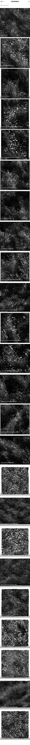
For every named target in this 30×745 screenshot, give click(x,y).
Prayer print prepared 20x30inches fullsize (10, 157)
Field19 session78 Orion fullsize (7, 676)
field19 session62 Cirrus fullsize (7, 737)
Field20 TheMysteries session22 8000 (9, 584)
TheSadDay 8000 (4, 35)
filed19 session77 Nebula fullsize (8, 493)
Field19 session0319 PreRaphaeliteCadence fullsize (12, 126)
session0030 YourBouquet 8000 (7, 187)
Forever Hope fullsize (5, 96)
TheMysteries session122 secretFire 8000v (10, 432)
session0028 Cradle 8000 (6, 218)
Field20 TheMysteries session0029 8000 (9, 523)
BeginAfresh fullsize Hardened (7, 65)
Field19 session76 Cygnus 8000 (7, 645)
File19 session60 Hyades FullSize (8, 554)
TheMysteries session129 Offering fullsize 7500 (11, 279)
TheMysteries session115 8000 (7, 462)
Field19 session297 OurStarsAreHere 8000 (10, 370)
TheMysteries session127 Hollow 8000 (9, 401)
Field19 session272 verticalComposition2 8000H (11, 340)
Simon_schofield (4, 36)
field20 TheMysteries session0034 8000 (9, 706)
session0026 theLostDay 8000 (7, 248)
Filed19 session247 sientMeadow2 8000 (9, 309)
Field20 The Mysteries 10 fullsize (7, 615)
